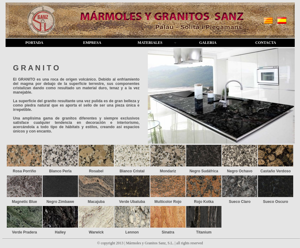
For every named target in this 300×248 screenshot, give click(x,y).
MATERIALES (150, 42)
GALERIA (207, 42)
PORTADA (34, 42)
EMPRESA (92, 42)
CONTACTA (265, 42)
